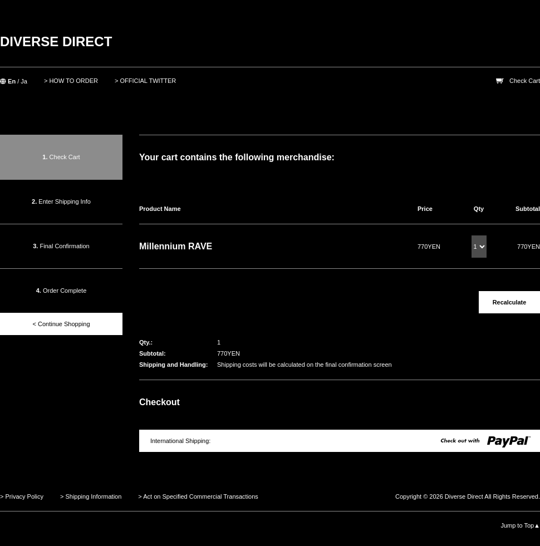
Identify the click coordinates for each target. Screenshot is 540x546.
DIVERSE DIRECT (56, 41)
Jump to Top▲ (520, 525)
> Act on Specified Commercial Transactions (198, 496)
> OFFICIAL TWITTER (145, 80)
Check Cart (524, 80)
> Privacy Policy (21, 496)
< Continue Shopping (61, 324)
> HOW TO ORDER (71, 80)
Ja (24, 81)
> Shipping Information (90, 496)
